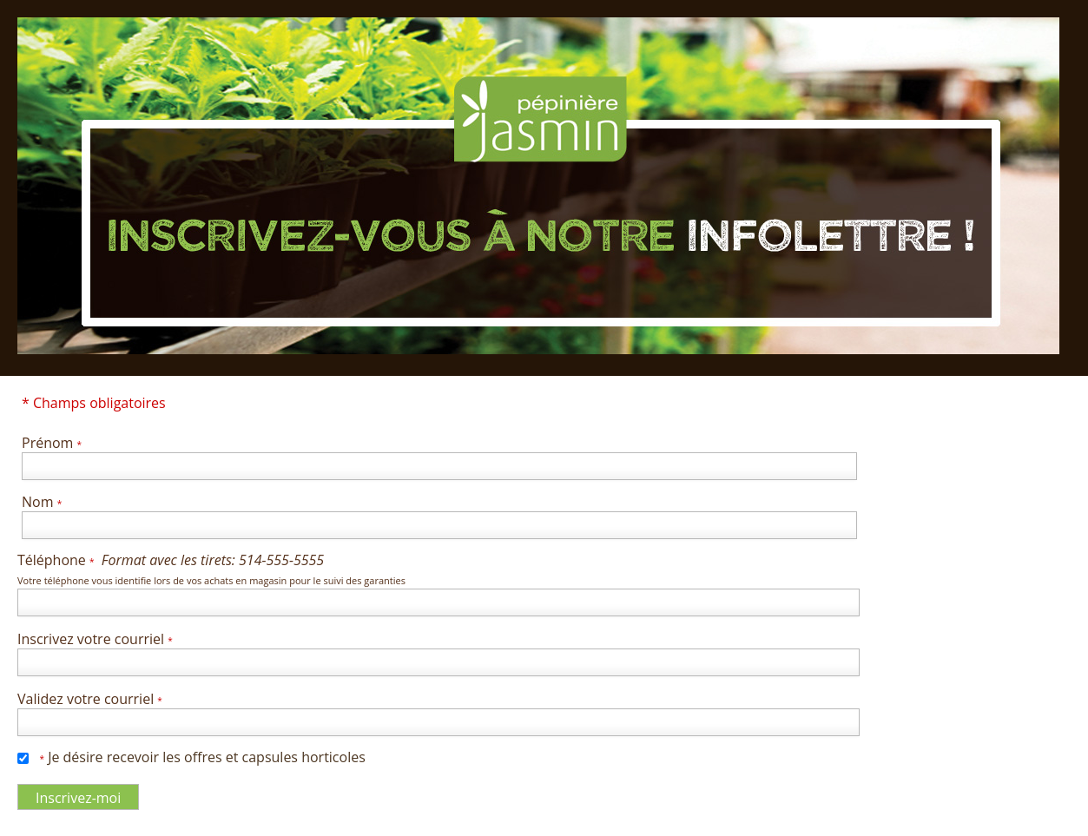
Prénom (52, 442)
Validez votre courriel (89, 698)
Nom (42, 501)
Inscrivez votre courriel (95, 638)
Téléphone (211, 568)
